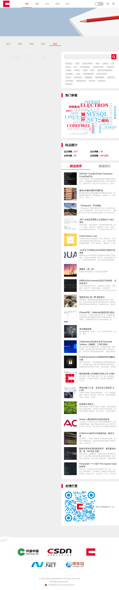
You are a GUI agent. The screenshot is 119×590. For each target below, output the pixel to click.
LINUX (105, 63)
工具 (78, 74)
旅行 (43, 44)
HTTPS (92, 81)
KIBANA (69, 84)
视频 (37, 4)
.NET (77, 63)
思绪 (20, 44)
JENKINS (77, 77)
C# (113, 63)
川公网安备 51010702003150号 (59, 585)
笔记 (55, 44)
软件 (67, 4)
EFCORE (69, 81)
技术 (8, 44)
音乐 (47, 4)
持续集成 (88, 77)
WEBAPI (110, 67)
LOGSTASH (101, 74)
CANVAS (101, 81)
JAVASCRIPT (98, 67)
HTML (68, 67)
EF (75, 67)
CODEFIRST (85, 67)
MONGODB (81, 81)
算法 (97, 64)
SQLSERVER (88, 74)
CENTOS (111, 77)
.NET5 (68, 77)
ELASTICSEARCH (105, 70)
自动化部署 (100, 77)
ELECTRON (87, 63)
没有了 (17, 57)
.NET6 (77, 70)
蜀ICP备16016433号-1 (59, 582)
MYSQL (69, 63)
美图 (57, 4)
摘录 (32, 44)
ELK (92, 70)
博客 (27, 4)
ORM (85, 70)
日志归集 (69, 74)
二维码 (68, 70)
